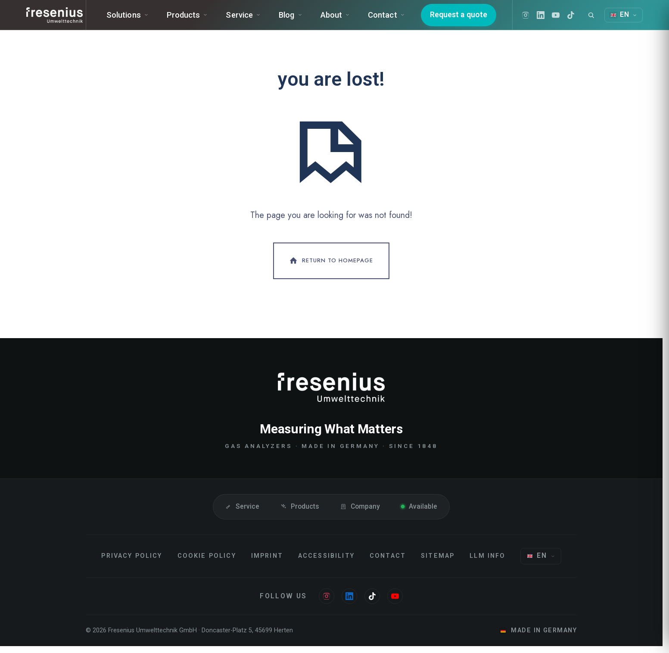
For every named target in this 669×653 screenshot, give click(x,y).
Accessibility (326, 562)
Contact (400, 18)
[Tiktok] (582, 19)
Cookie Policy (206, 562)
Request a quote (469, 18)
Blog (304, 18)
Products (200, 18)
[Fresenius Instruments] (57, 19)
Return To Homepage (330, 268)
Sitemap (437, 562)
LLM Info (487, 562)
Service (257, 18)
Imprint (267, 562)
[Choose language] (540, 563)
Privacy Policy (131, 562)
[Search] (602, 19)
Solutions (141, 18)
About (348, 18)
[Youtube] (567, 19)
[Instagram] (537, 19)
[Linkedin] (552, 19)
